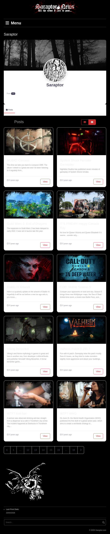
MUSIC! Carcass (18, 159)
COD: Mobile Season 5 (75, 286)
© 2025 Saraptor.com (97, 530)
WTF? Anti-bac (17, 413)
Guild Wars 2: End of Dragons (27, 223)
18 (73, 449)
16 (58, 449)
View (45, 181)
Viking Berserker (18, 348)
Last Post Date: (13, 509)
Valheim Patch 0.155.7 (75, 348)
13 (35, 449)
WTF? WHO (68, 413)
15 (50, 449)
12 (28, 449)
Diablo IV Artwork (18, 286)
